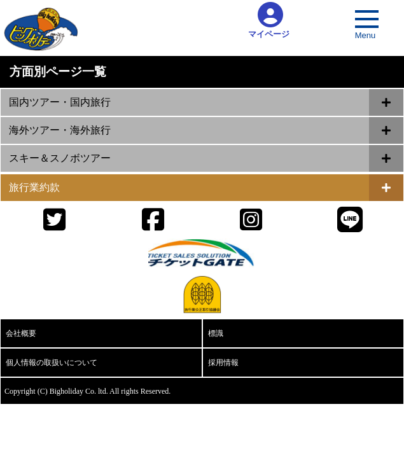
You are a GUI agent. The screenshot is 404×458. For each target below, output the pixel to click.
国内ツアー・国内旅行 (60, 102)
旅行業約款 (34, 187)
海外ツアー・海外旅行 (60, 130)
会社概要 (21, 333)
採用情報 (223, 362)
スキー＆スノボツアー (60, 158)
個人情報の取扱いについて (51, 362)
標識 (215, 333)
